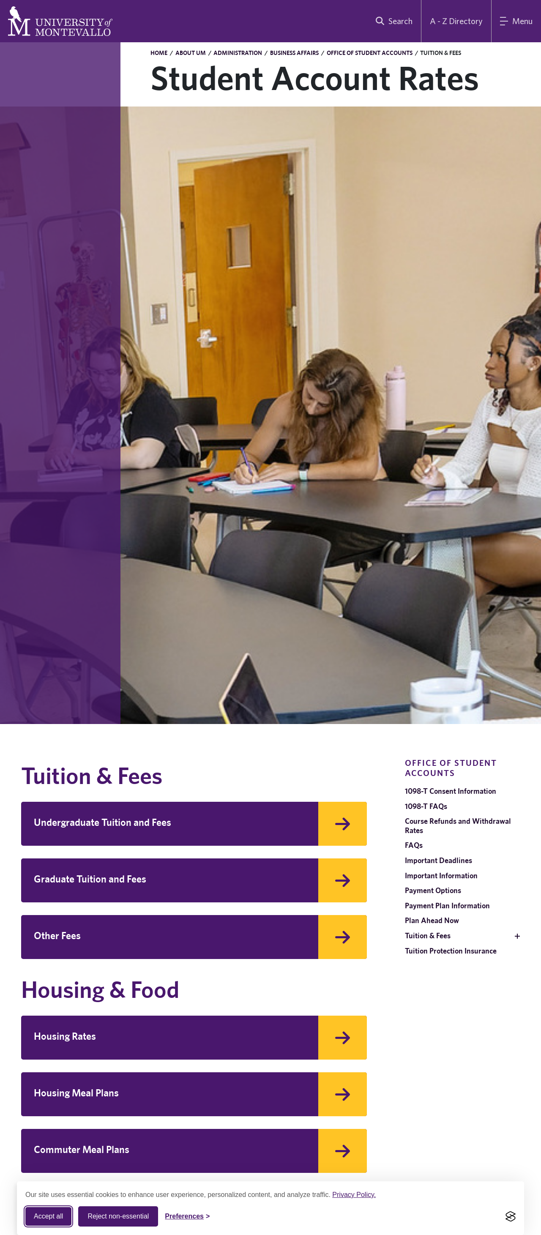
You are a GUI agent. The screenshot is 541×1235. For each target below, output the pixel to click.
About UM (190, 52)
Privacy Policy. (354, 1194)
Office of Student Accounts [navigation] (451, 768)
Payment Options (433, 890)
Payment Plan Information (447, 905)
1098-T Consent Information (450, 791)
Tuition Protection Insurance (451, 950)
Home (158, 52)
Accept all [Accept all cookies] (48, 1216)
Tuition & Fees (428, 935)
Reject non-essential (118, 1216)
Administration (237, 52)
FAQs (414, 845)
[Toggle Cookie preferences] (187, 1216)
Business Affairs (294, 52)
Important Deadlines (438, 860)
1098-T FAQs (426, 806)
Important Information (441, 875)
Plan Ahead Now (432, 920)
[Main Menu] (516, 21)
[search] (392, 21)
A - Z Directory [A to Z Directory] (456, 21)
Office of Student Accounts (370, 52)
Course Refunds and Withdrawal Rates (458, 826)
